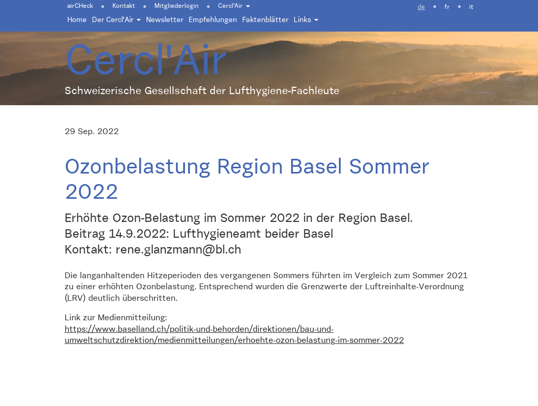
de (421, 7)
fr (447, 7)
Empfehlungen (213, 20)
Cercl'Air (234, 6)
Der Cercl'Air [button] (116, 20)
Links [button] (306, 20)
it (471, 7)
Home (77, 20)
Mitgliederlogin (176, 6)
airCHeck (80, 6)
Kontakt (123, 6)
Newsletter (164, 20)
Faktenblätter (265, 20)
